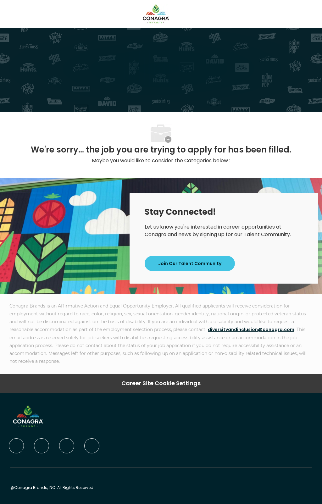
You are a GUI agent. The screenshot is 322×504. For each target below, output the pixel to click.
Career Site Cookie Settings (161, 383)
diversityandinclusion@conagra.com (251, 329)
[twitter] (66, 445)
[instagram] (91, 445)
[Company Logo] (156, 13)
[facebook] (16, 445)
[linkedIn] (41, 445)
